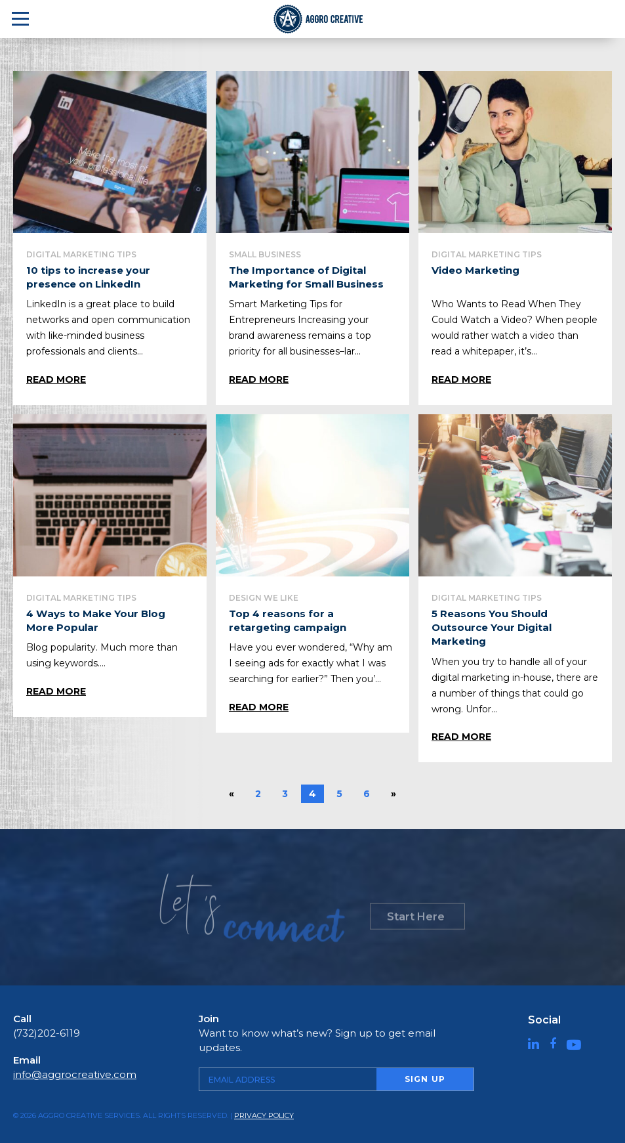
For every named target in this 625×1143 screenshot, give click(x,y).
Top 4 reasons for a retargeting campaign (287, 620)
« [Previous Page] (231, 794)
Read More (56, 379)
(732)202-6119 (46, 1033)
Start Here (416, 923)
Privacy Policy (264, 1115)
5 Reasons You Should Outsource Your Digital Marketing (492, 627)
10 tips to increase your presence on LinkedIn (88, 277)
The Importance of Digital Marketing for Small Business (306, 277)
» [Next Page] (394, 794)
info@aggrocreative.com (74, 1074)
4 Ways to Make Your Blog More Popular (95, 620)
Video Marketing (475, 270)
